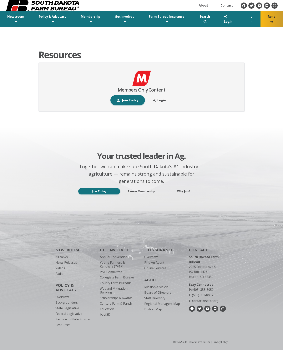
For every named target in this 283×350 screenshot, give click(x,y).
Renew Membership (141, 191)
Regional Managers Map (162, 304)
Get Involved (114, 249)
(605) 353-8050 (201, 290)
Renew (271, 19)
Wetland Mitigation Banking (114, 290)
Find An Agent (154, 262)
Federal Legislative (68, 314)
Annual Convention (114, 257)
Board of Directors (157, 292)
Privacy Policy (220, 342)
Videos (60, 268)
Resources (62, 325)
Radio (59, 274)
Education (107, 309)
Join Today (99, 191)
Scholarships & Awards (116, 298)
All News (61, 257)
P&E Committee (111, 272)
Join (251, 19)
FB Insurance (158, 249)
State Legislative (67, 308)
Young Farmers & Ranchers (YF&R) (112, 264)
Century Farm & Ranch (116, 303)
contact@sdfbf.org (204, 301)
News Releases (66, 262)
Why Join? (183, 191)
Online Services (155, 268)
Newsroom (67, 249)
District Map (153, 309)
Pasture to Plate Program (73, 319)
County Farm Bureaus (115, 283)
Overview (62, 297)
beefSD (105, 314)
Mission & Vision (156, 287)
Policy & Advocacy (66, 287)
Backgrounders (66, 302)
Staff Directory (154, 298)
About (203, 5)
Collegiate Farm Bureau (117, 277)
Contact (226, 5)
